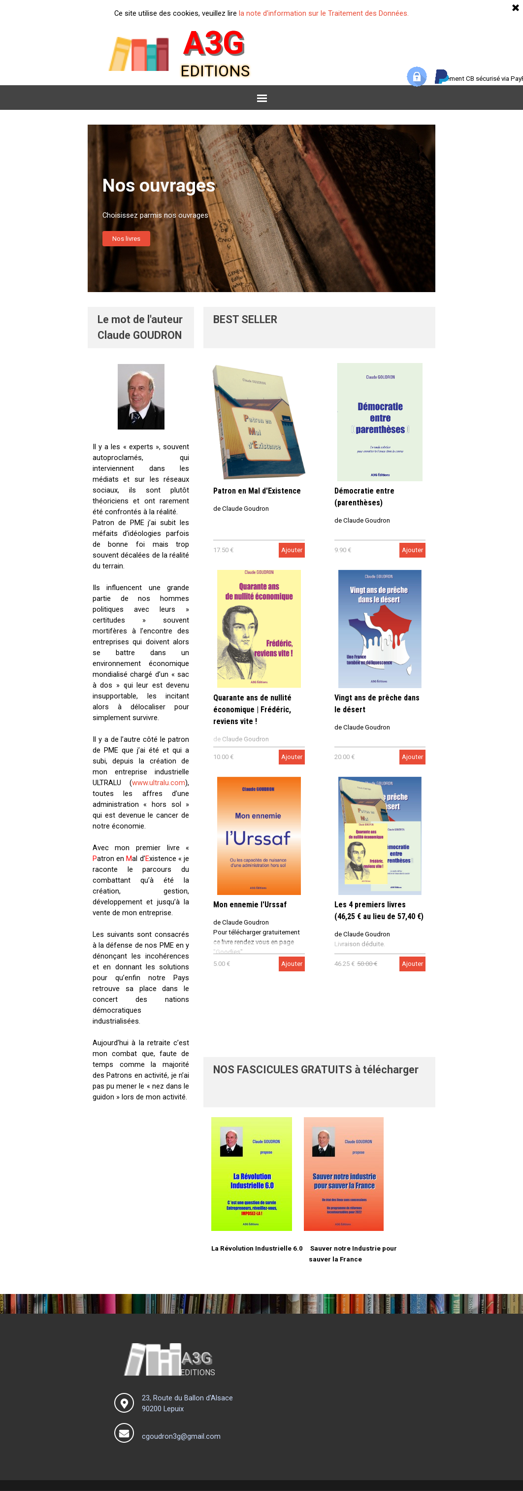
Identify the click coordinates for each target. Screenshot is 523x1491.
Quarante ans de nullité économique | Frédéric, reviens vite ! (252, 709)
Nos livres (126, 238)
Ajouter (291, 550)
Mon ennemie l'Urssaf (250, 904)
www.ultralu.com (158, 782)
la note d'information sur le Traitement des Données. (324, 13)
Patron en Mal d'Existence (257, 491)
